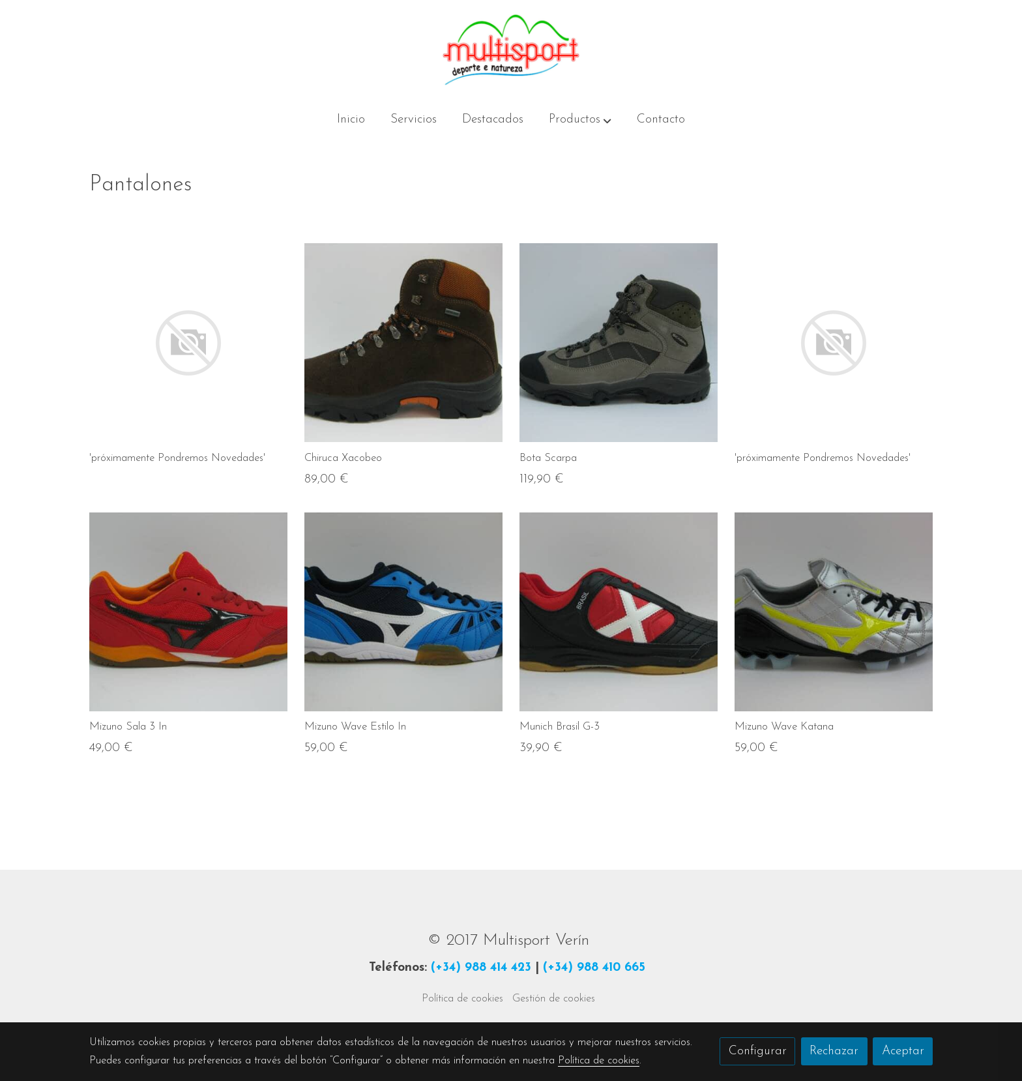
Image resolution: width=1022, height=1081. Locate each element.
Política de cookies (462, 999)
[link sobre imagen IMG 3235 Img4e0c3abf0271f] (403, 611)
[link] (511, 50)
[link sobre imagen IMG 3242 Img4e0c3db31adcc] (618, 611)
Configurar (758, 1051)
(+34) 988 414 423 (481, 968)
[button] (580, 120)
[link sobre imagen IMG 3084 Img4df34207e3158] (618, 342)
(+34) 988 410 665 (594, 968)
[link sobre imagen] (188, 342)
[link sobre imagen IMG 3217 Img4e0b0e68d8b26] (834, 611)
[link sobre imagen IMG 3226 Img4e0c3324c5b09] (403, 342)
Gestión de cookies (553, 999)
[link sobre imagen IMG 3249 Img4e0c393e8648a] (188, 611)
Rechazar (834, 1051)
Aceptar (903, 1051)
